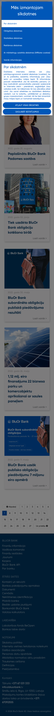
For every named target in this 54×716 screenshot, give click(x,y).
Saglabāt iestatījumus (27, 112)
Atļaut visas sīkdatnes (27, 105)
